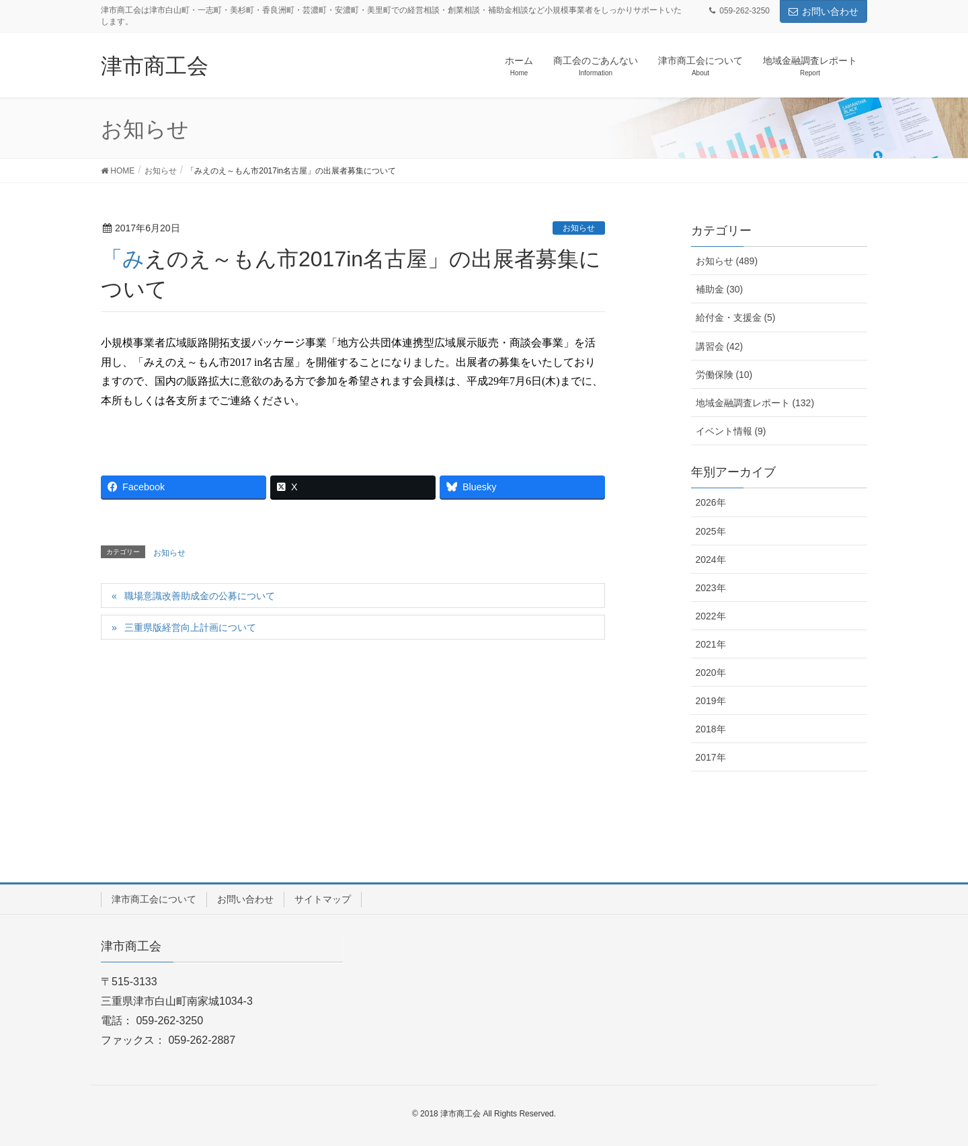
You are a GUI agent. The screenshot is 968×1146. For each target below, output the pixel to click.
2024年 (711, 559)
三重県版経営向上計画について (190, 627)
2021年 (711, 644)
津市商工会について (154, 899)
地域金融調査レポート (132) (755, 402)
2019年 (711, 700)
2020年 (711, 672)
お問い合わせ (823, 11)
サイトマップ (322, 899)
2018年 (711, 729)
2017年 (711, 757)
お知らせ (579, 228)
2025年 (711, 531)
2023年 (711, 587)
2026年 (711, 502)
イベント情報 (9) (731, 431)
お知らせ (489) (727, 261)
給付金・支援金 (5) (736, 317)
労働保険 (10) (724, 374)
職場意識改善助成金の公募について (199, 595)
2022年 (711, 616)
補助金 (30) (719, 289)
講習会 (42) (719, 346)
